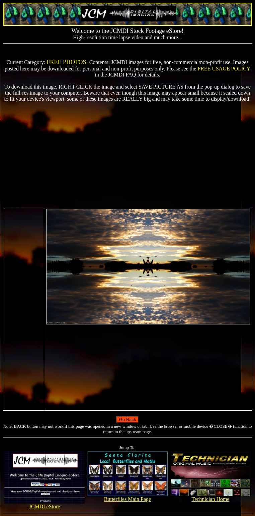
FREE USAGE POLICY (223, 68)
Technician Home (210, 497)
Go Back (127, 419)
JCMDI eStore (44, 504)
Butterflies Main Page (127, 497)
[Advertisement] (127, 155)
